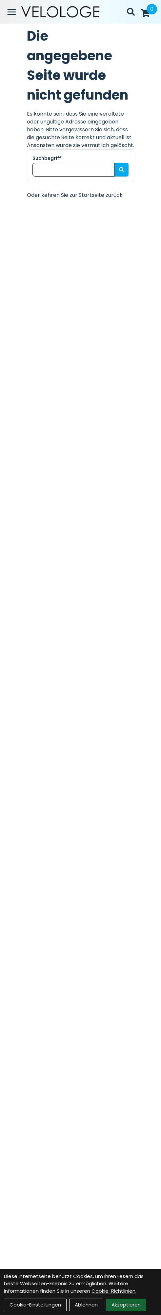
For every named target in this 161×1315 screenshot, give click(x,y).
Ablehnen (86, 1304)
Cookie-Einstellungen (35, 1304)
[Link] (12, 12)
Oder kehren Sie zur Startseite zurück (75, 195)
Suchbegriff (46, 158)
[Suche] (131, 12)
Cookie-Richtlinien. (113, 1290)
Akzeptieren (126, 1304)
